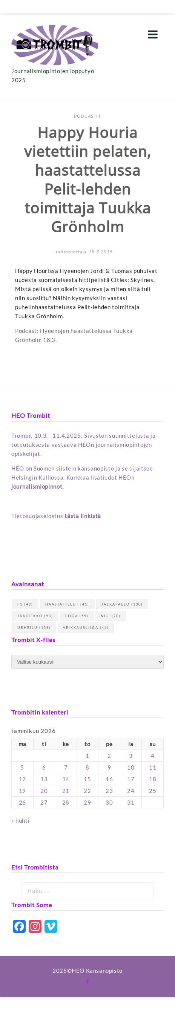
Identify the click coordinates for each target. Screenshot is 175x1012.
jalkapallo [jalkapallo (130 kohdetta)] (122, 604)
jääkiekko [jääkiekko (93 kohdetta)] (35, 616)
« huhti (20, 820)
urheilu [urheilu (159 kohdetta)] (34, 628)
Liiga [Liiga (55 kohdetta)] (77, 616)
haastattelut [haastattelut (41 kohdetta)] (67, 604)
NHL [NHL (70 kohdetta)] (111, 616)
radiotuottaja (71, 252)
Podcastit (87, 116)
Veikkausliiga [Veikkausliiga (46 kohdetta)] (86, 628)
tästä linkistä (82, 515)
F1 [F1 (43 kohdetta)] (25, 604)
